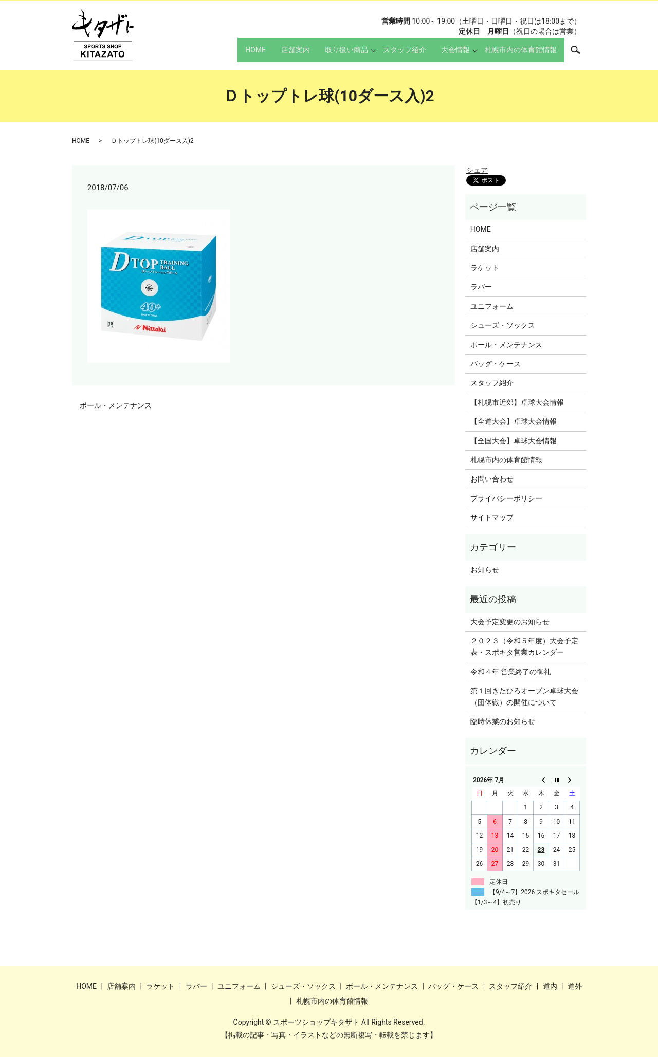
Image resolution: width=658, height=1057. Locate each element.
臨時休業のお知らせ (502, 721)
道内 (550, 986)
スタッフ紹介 (391, 54)
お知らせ (484, 570)
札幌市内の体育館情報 (518, 54)
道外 (575, 986)
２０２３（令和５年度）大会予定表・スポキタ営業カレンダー (524, 646)
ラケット (484, 268)
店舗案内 (273, 54)
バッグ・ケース (495, 364)
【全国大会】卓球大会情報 (513, 441)
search (580, 54)
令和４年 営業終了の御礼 (510, 671)
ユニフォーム (492, 306)
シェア (477, 170)
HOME (226, 54)
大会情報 (449, 54)
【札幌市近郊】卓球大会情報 (517, 402)
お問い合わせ (492, 479)
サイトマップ (492, 517)
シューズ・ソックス (502, 325)
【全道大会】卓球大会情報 (513, 421)
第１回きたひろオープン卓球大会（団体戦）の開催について (524, 696)
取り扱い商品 (330, 54)
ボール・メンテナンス (116, 405)
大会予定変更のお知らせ (510, 622)
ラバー (481, 287)
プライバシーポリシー (506, 498)
